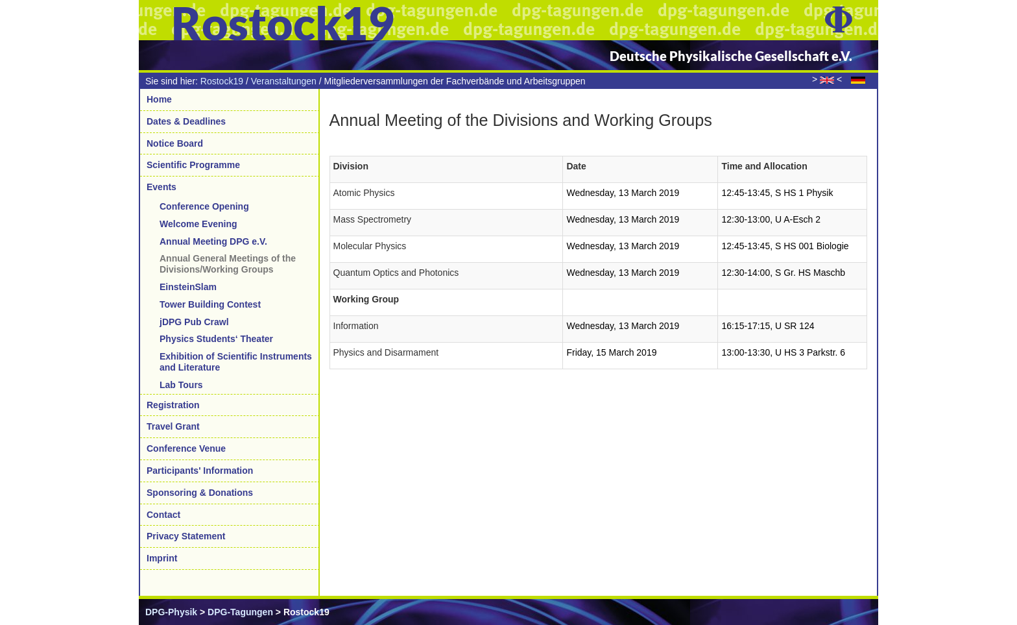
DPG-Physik (171, 612)
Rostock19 (221, 81)
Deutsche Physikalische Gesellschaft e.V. (731, 56)
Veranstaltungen (284, 81)
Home (159, 99)
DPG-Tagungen (240, 612)
